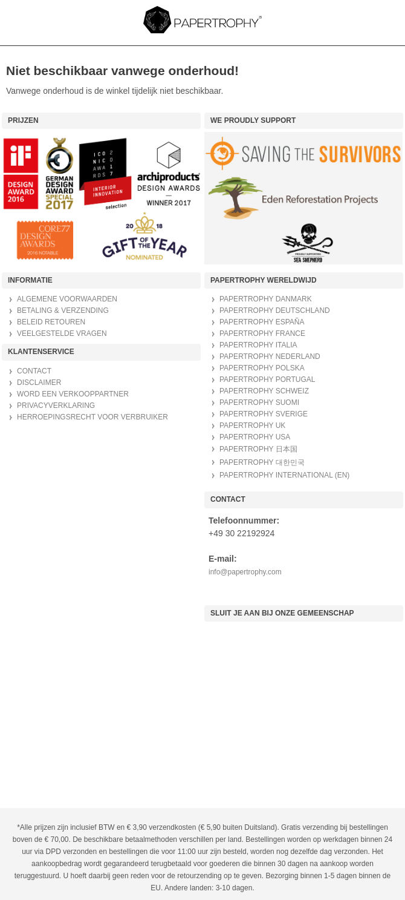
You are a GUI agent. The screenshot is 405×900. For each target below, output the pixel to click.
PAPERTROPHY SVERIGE (263, 414)
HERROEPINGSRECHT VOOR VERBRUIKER (92, 417)
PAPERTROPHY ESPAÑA (262, 322)
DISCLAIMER (39, 382)
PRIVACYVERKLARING (56, 405)
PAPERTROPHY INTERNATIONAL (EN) (284, 475)
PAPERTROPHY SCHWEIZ (264, 391)
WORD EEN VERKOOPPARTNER (73, 394)
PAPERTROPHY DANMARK (265, 299)
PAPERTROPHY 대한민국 (262, 462)
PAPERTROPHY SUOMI (259, 402)
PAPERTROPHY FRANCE (262, 333)
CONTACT (34, 371)
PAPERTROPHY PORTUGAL (267, 379)
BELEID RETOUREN (51, 322)
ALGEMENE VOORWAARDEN (67, 299)
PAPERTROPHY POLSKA (262, 368)
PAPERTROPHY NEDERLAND (269, 356)
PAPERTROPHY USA (254, 437)
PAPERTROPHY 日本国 (258, 449)
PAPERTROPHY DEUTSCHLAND (274, 310)
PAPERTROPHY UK (252, 425)
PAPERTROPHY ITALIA (258, 345)
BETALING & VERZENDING (63, 310)
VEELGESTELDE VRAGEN (62, 333)
